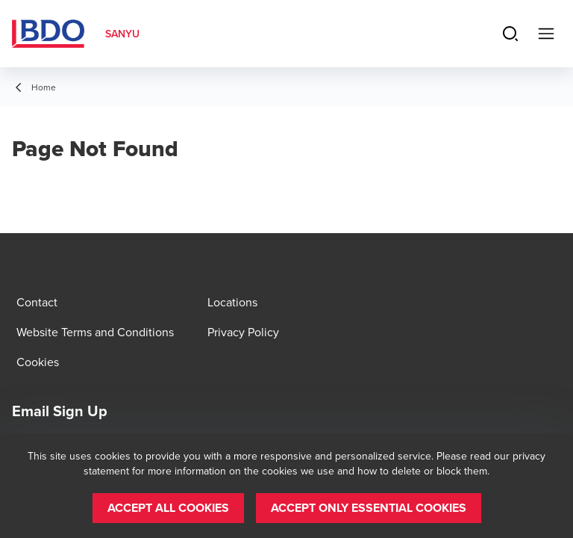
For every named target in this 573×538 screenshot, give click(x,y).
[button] (168, 508)
